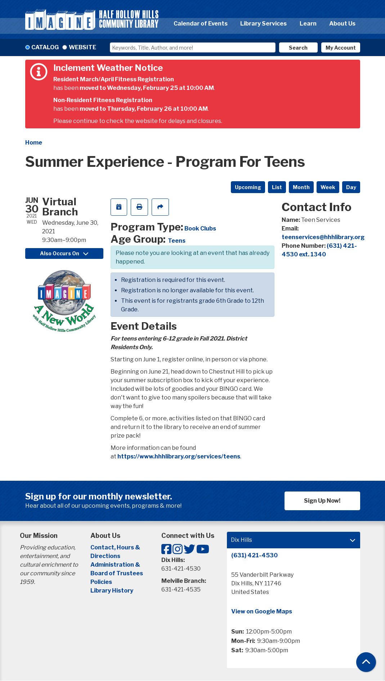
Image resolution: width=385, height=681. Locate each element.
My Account (341, 48)
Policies (101, 582)
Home (33, 142)
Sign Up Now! (322, 500)
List (277, 187)
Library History (111, 590)
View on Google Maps (261, 611)
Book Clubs (200, 228)
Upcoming (248, 187)
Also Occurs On (64, 253)
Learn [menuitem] (308, 23)
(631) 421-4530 (254, 555)
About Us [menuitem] (342, 23)
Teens (176, 240)
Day (351, 187)
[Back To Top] (366, 662)
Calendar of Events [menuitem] (201, 23)
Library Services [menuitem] (263, 23)
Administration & (115, 564)
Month (301, 187)
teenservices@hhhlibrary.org (323, 237)
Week (328, 187)
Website (82, 47)
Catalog (45, 47)
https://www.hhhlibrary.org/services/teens (178, 456)
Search (298, 48)
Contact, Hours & (115, 547)
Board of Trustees (116, 573)
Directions (105, 556)
